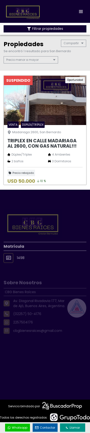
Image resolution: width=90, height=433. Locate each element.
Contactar (45, 428)
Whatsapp (17, 428)
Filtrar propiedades (45, 28)
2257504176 (23, 327)
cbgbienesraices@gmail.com (37, 335)
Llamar (73, 428)
